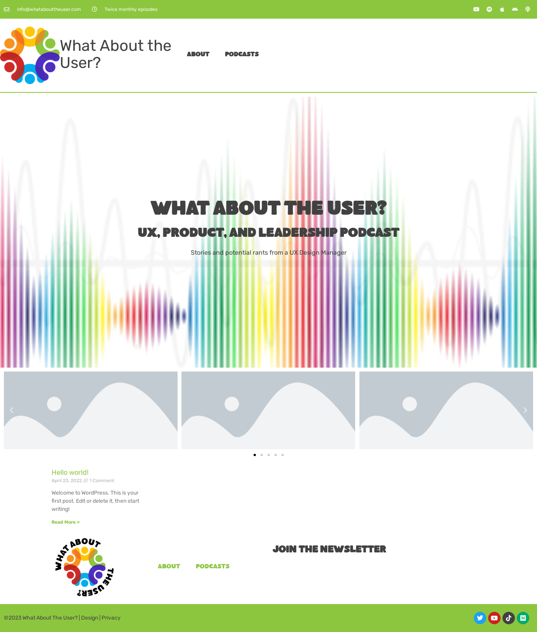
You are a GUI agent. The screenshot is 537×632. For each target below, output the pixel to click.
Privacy (111, 618)
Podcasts (242, 55)
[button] (12, 410)
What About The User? (50, 618)
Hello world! (70, 472)
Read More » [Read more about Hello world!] (65, 522)
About (198, 55)
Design (89, 618)
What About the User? (115, 54)
